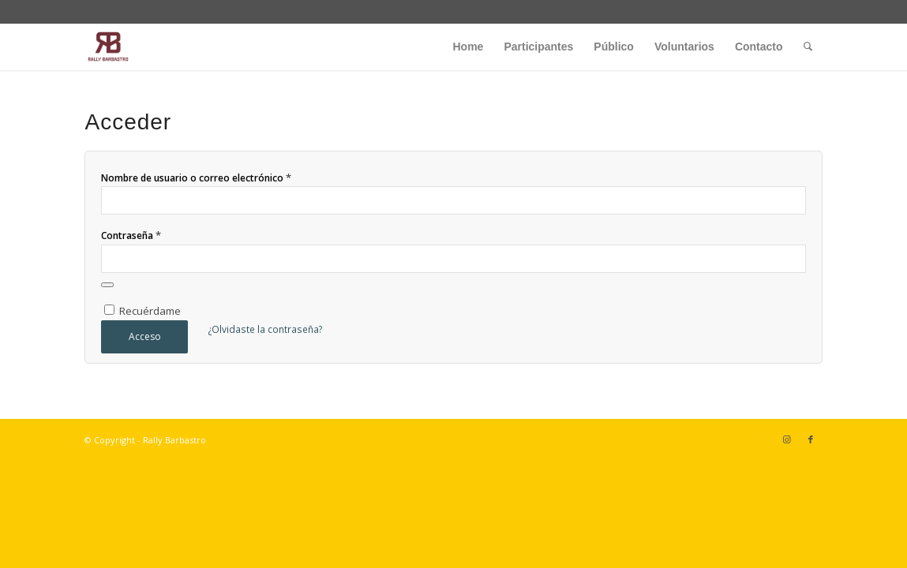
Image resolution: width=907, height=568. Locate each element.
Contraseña (131, 235)
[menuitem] (468, 46)
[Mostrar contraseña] (107, 284)
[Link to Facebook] (811, 439)
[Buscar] (808, 46)
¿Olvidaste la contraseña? (265, 329)
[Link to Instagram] (787, 439)
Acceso (145, 336)
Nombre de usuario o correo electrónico (196, 177)
